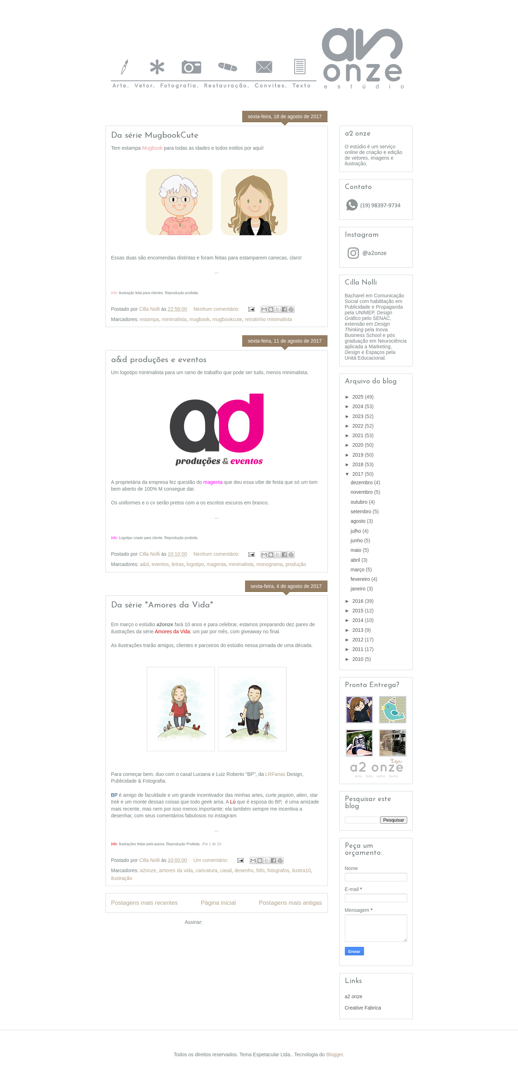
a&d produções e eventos (158, 360)
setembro (361, 511)
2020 (358, 445)
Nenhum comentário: (217, 309)
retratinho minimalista (268, 319)
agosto (359, 521)
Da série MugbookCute (154, 135)
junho (357, 540)
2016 (358, 601)
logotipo (195, 564)
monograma (269, 564)
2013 (358, 630)
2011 (358, 649)
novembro (362, 492)
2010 (358, 659)
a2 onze (354, 996)
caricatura (206, 870)
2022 (358, 426)
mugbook (199, 319)
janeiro (359, 588)
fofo (260, 870)
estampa (149, 319)
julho (356, 531)
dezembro (362, 482)
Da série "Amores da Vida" (162, 605)
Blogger (334, 1054)
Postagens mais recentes (144, 902)
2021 (358, 435)
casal (226, 870)
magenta (216, 564)
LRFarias (275, 774)
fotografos (278, 870)
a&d (144, 564)
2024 (358, 406)
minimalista (174, 319)
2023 (358, 416)
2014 (358, 620)
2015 (358, 610)
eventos (160, 564)
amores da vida (176, 870)
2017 (358, 474)
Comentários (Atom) (226, 922)
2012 (358, 639)
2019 (358, 455)
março (358, 569)
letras (178, 564)
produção (295, 564)
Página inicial (218, 902)
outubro (360, 502)
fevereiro (361, 579)
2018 (358, 464)
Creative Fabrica (363, 1008)
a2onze (148, 870)
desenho (244, 870)
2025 (358, 397)
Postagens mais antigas (290, 902)
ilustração (121, 878)
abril (356, 560)
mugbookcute (227, 319)
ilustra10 (301, 870)
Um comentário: (211, 860)
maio (357, 550)
